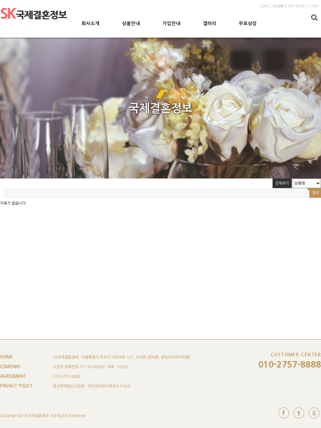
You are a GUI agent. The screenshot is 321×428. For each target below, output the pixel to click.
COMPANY (10, 367)
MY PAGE (297, 6)
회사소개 (91, 23)
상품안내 (131, 23)
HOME (6, 357)
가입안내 (171, 23)
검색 (314, 17)
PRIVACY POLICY (16, 386)
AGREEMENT (13, 376)
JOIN (264, 6)
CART (314, 6)
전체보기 (282, 183)
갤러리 (209, 23)
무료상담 (248, 23)
